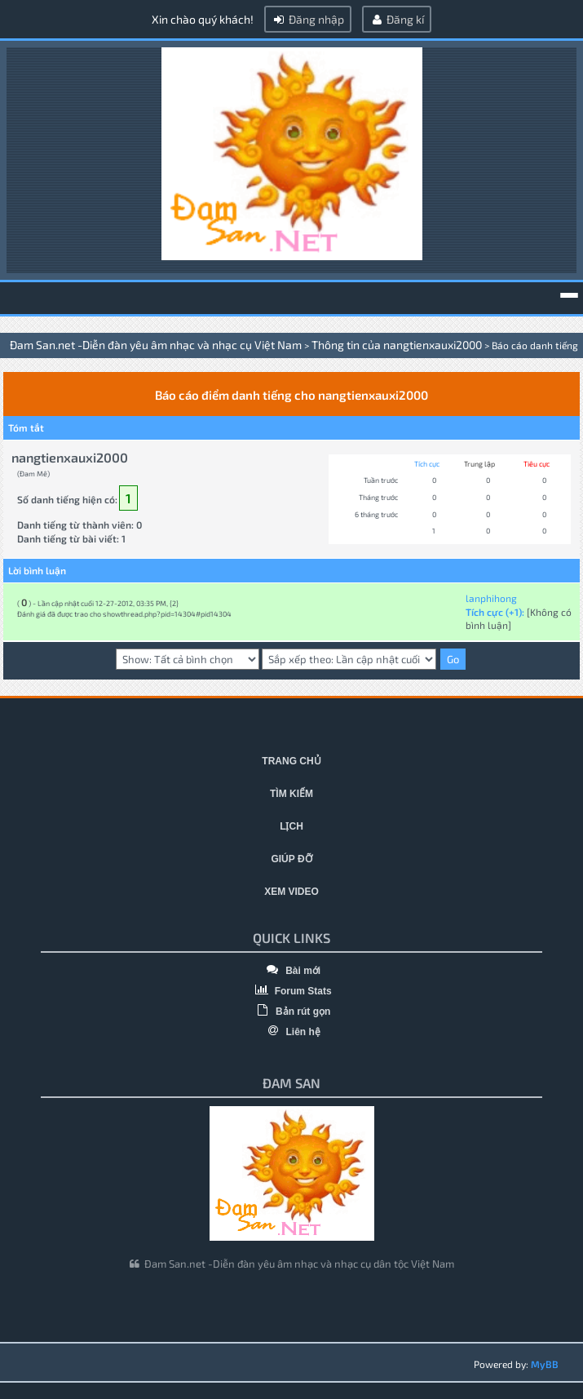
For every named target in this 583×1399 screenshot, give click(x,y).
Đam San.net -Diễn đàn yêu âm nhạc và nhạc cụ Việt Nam (156, 345)
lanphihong (491, 598)
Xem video (291, 891)
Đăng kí (396, 19)
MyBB (545, 1364)
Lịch (291, 826)
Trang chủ (291, 761)
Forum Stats (291, 991)
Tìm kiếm (291, 793)
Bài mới (291, 970)
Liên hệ (291, 1032)
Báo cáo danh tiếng (535, 345)
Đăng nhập (308, 19)
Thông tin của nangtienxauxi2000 (396, 345)
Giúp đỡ (291, 859)
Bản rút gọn (292, 1011)
